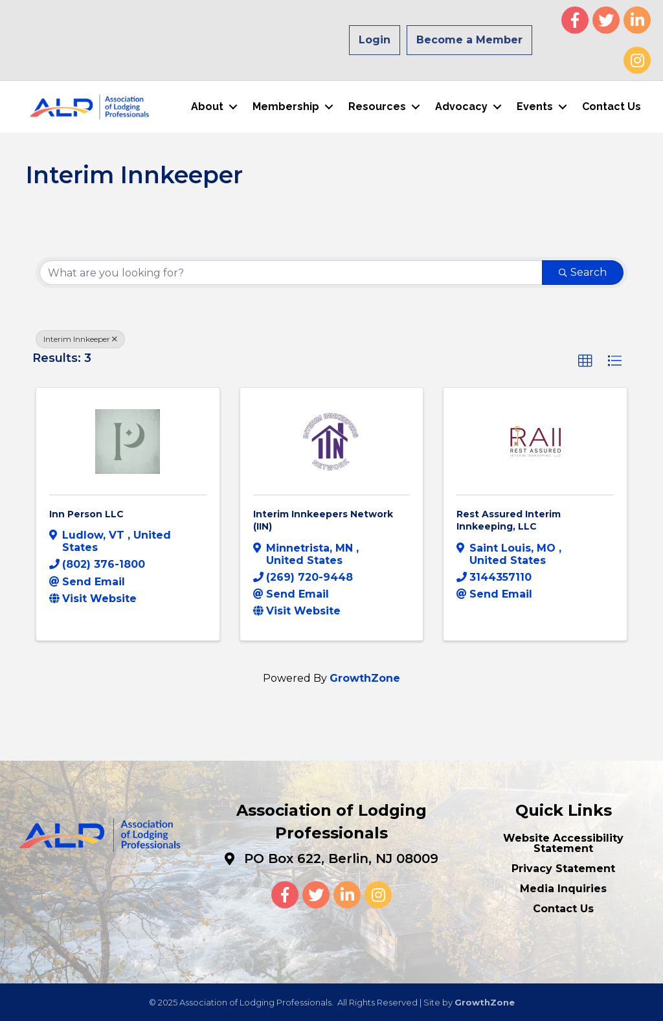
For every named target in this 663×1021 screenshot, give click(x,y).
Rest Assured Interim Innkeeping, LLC (508, 520)
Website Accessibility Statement (563, 842)
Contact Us (610, 106)
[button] (585, 361)
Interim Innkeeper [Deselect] (80, 338)
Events (534, 106)
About (206, 106)
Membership (285, 106)
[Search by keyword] (291, 272)
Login (374, 40)
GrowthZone (365, 677)
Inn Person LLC (86, 513)
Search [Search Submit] (583, 271)
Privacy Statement (563, 868)
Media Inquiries (563, 888)
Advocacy (460, 106)
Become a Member (469, 40)
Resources (376, 106)
